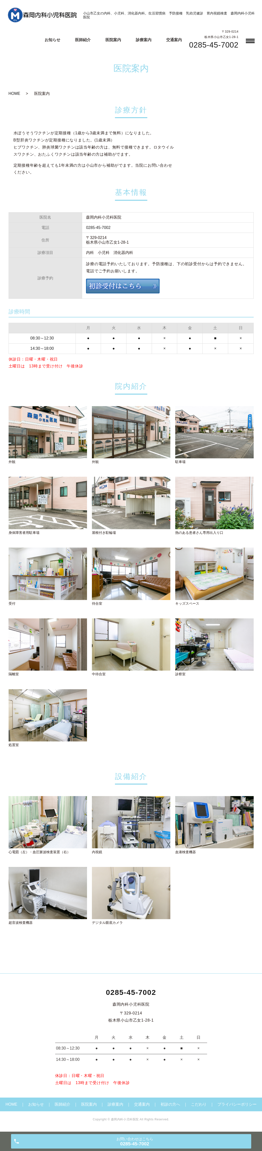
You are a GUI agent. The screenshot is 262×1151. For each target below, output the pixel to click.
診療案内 (143, 40)
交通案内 (174, 40)
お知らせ (52, 40)
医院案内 (113, 40)
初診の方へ (170, 1104)
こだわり (199, 1104)
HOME (14, 93)
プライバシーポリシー (237, 1104)
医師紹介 (83, 40)
